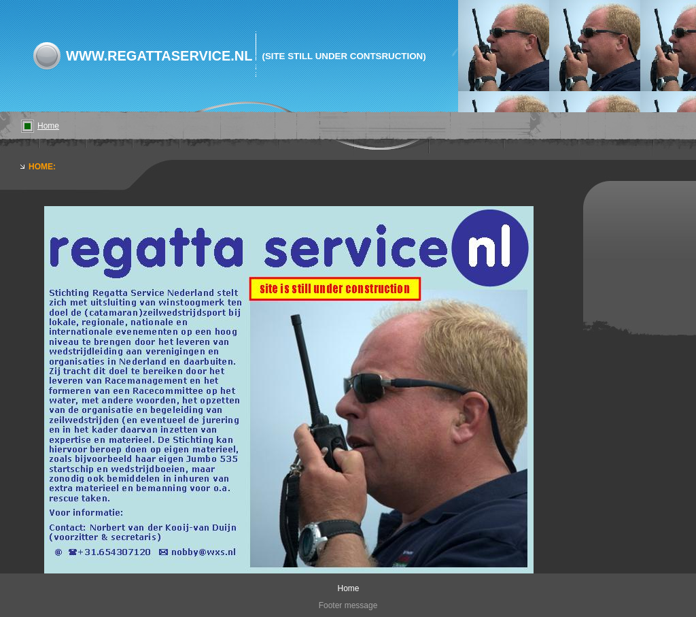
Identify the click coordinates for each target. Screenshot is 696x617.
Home (48, 126)
